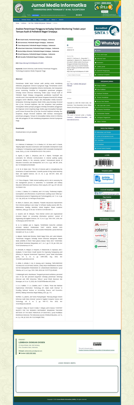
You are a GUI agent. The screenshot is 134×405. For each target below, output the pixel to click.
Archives (23, 23)
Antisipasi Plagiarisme (102, 117)
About (54, 19)
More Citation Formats (74, 75)
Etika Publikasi (100, 89)
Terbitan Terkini (26, 19)
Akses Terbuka (100, 121)
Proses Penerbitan (101, 97)
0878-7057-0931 (31, 353)
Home (17, 23)
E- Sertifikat (99, 140)
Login (47, 19)
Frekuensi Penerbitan (102, 109)
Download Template (102, 74)
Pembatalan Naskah (102, 113)
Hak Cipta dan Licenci (102, 105)
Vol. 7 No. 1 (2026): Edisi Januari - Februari (39, 23)
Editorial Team (100, 58)
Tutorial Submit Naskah (103, 148)
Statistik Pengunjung (102, 70)
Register (41, 19)
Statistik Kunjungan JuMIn (111, 194)
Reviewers (99, 62)
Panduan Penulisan (101, 93)
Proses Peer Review (102, 101)
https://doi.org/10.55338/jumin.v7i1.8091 (31, 63)
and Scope (101, 54)
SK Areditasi (99, 144)
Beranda (16, 19)
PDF (71, 39)
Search (61, 19)
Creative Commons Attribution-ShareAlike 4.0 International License (79, 117)
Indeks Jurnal (100, 66)
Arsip (34, 19)
